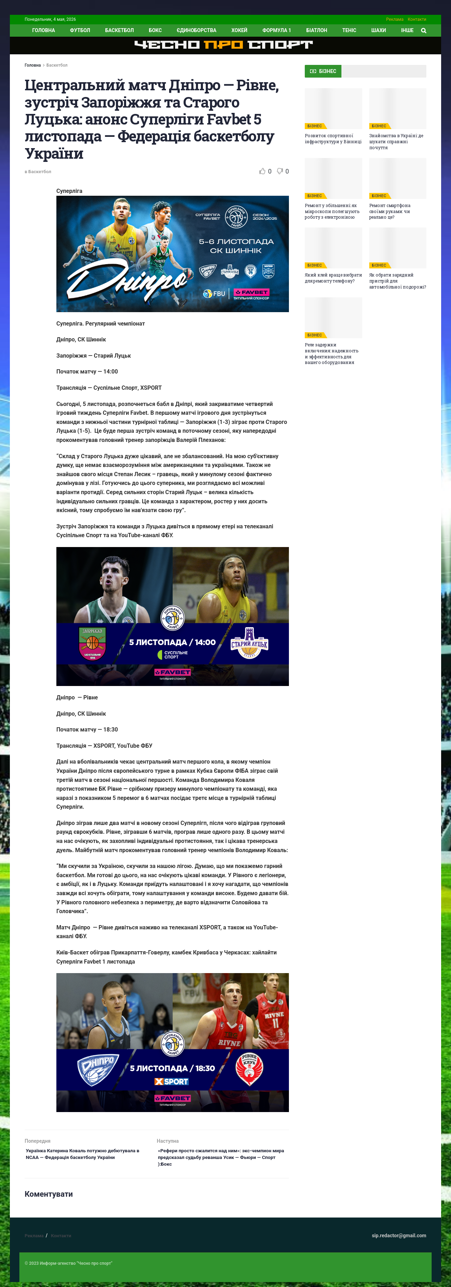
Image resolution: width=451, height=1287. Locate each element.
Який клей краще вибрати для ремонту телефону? (333, 278)
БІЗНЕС (315, 126)
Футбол (80, 30)
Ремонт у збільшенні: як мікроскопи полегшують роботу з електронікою (332, 211)
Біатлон (316, 30)
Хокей (239, 30)
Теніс (349, 30)
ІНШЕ (407, 30)
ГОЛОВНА (43, 30)
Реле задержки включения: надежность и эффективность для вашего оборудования (331, 353)
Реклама (394, 19)
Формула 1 (276, 30)
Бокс (155, 30)
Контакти (417, 19)
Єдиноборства (196, 30)
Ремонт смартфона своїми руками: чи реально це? (389, 211)
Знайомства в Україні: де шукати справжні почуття (396, 141)
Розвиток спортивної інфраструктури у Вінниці (333, 138)
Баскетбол (119, 30)
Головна (33, 65)
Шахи (378, 30)
